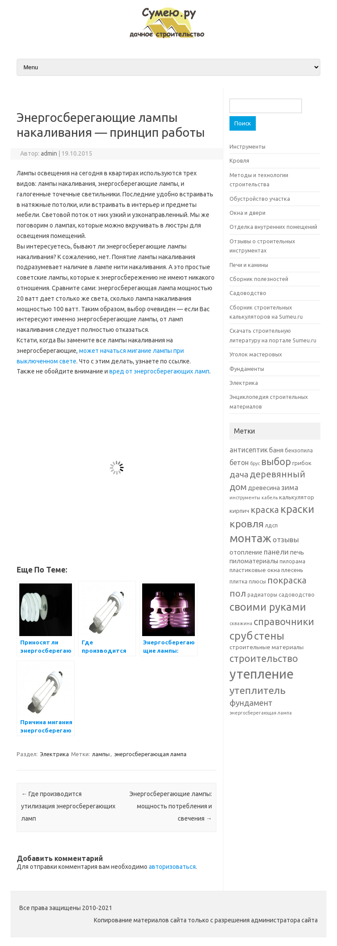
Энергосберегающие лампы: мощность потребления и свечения (170, 806)
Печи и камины (248, 265)
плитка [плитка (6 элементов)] (238, 581)
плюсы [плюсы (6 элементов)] (257, 581)
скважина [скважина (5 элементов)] (240, 623)
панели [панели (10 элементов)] (276, 552)
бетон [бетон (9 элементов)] (239, 462)
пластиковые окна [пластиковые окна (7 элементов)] (254, 569)
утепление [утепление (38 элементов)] (261, 674)
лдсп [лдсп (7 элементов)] (271, 525)
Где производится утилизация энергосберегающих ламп (68, 806)
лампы (101, 754)
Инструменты (247, 146)
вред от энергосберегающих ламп (159, 371)
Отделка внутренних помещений (273, 227)
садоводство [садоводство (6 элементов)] (297, 594)
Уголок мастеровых (255, 354)
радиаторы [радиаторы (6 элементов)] (262, 594)
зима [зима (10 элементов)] (289, 487)
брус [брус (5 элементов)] (255, 463)
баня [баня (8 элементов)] (276, 450)
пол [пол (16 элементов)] (237, 593)
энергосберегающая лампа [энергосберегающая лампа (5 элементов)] (260, 712)
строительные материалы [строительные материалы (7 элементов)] (266, 647)
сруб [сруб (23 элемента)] (241, 635)
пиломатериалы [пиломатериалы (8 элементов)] (253, 561)
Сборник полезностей (258, 279)
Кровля (239, 160)
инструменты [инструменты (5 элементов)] (244, 497)
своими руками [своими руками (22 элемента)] (267, 607)
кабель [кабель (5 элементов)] (270, 497)
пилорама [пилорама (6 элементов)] (292, 561)
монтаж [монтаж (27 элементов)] (250, 538)
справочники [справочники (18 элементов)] (284, 621)
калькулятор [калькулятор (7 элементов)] (296, 497)
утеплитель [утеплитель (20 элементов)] (257, 690)
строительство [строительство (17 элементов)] (263, 658)
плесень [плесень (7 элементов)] (292, 569)
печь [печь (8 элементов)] (297, 552)
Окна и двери (247, 213)
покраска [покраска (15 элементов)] (287, 580)
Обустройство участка (259, 199)
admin (49, 153)
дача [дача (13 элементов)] (238, 474)
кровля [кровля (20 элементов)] (246, 523)
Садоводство (247, 293)
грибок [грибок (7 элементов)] (302, 462)
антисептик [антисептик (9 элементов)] (248, 450)
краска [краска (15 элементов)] (265, 510)
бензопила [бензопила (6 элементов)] (299, 450)
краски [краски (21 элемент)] (297, 509)
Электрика (54, 754)
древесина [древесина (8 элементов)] (264, 487)
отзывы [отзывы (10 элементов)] (285, 539)
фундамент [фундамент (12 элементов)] (250, 702)
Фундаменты (246, 369)
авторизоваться (172, 866)
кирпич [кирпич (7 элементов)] (239, 510)
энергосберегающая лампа (150, 754)
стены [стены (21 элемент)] (269, 635)
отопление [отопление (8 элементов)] (245, 552)
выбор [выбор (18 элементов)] (276, 461)
